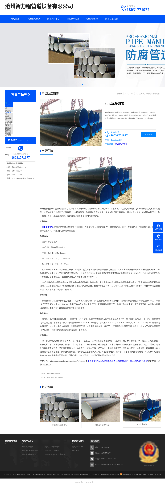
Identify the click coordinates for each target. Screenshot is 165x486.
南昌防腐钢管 (17, 106)
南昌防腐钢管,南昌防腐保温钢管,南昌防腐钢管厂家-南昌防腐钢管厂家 (118, 361)
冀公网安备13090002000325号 (134, 474)
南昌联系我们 (111, 19)
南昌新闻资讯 (92, 19)
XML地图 (89, 482)
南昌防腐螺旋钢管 (19, 136)
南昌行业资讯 (77, 446)
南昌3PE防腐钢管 (18, 129)
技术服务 (75, 450)
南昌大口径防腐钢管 (20, 121)
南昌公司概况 (34, 19)
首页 (128, 94)
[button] (82, 85)
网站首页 (15, 19)
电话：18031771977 (102, 453)
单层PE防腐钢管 (53, 374)
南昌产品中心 (53, 19)
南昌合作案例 (73, 19)
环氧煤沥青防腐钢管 (55, 378)
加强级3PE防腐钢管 (59, 424)
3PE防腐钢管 (140, 424)
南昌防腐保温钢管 (19, 113)
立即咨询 (148, 135)
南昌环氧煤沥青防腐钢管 (21, 144)
